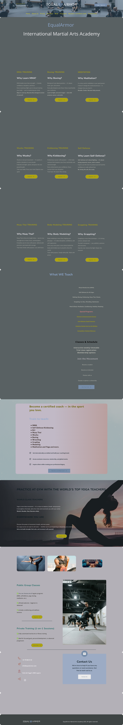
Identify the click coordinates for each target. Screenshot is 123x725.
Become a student (87, 365)
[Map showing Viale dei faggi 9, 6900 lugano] (61, 702)
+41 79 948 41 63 (20, 4)
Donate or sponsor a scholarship (87, 380)
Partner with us (87, 375)
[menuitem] (28, 14)
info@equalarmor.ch (22, 6)
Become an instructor (87, 370)
